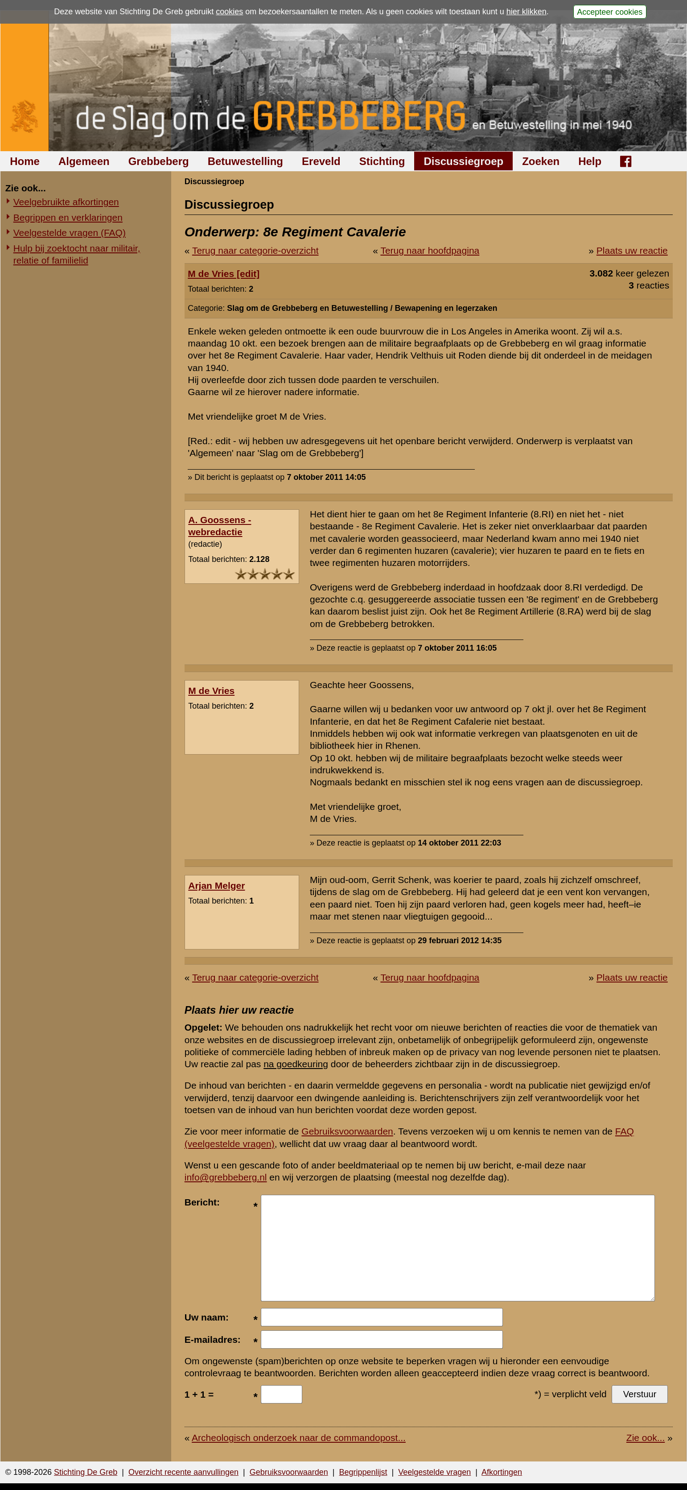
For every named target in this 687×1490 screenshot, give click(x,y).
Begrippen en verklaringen (68, 217)
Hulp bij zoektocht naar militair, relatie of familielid (76, 254)
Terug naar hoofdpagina (429, 250)
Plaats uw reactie (632, 250)
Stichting (382, 161)
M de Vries (211, 690)
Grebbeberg (158, 161)
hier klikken (526, 11)
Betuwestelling (245, 161)
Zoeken (540, 161)
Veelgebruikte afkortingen (66, 202)
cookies (229, 11)
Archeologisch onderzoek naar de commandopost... (299, 1437)
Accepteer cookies (609, 11)
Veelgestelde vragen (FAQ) (69, 232)
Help (589, 161)
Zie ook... (645, 1437)
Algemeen (84, 161)
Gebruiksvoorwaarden (347, 1131)
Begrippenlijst (363, 1472)
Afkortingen (501, 1472)
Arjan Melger (216, 885)
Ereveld (321, 161)
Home (25, 161)
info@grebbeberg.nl (226, 1177)
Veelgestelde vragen (434, 1472)
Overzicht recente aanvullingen (183, 1472)
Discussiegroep (463, 161)
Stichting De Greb (85, 1472)
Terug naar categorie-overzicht (255, 250)
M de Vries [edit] (223, 273)
